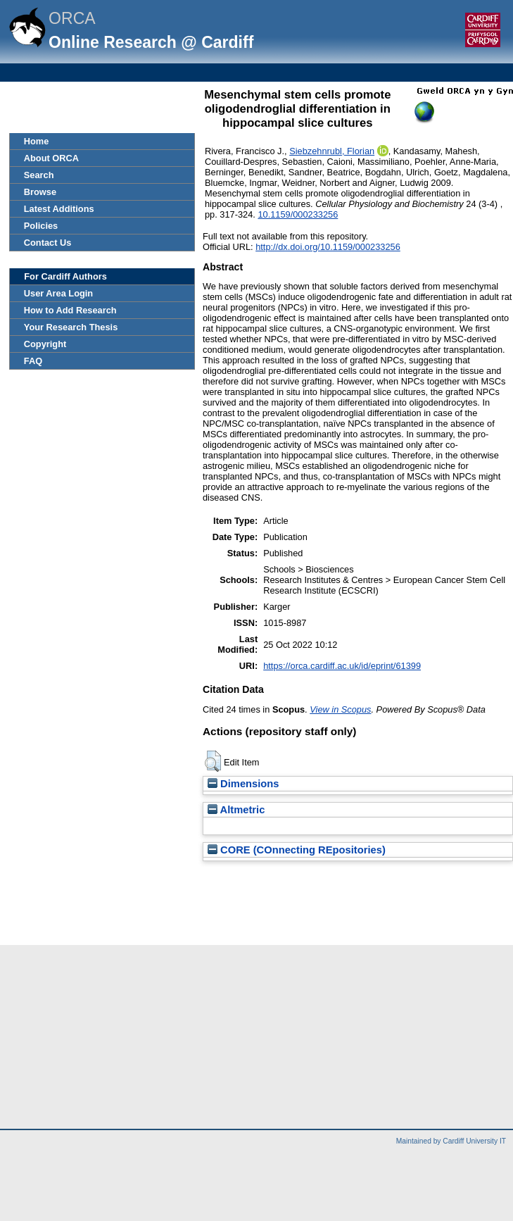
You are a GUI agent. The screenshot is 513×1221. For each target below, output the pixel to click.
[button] (213, 761)
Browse (40, 192)
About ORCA (51, 158)
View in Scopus (340, 709)
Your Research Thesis (71, 327)
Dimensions (243, 783)
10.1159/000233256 (298, 214)
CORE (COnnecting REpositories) (297, 850)
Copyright (45, 344)
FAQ (33, 361)
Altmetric (236, 809)
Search (39, 175)
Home (36, 141)
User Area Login (58, 293)
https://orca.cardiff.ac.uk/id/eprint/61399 (342, 665)
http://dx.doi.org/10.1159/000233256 (327, 247)
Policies (41, 225)
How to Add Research (70, 310)
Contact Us (48, 242)
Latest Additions (59, 209)
